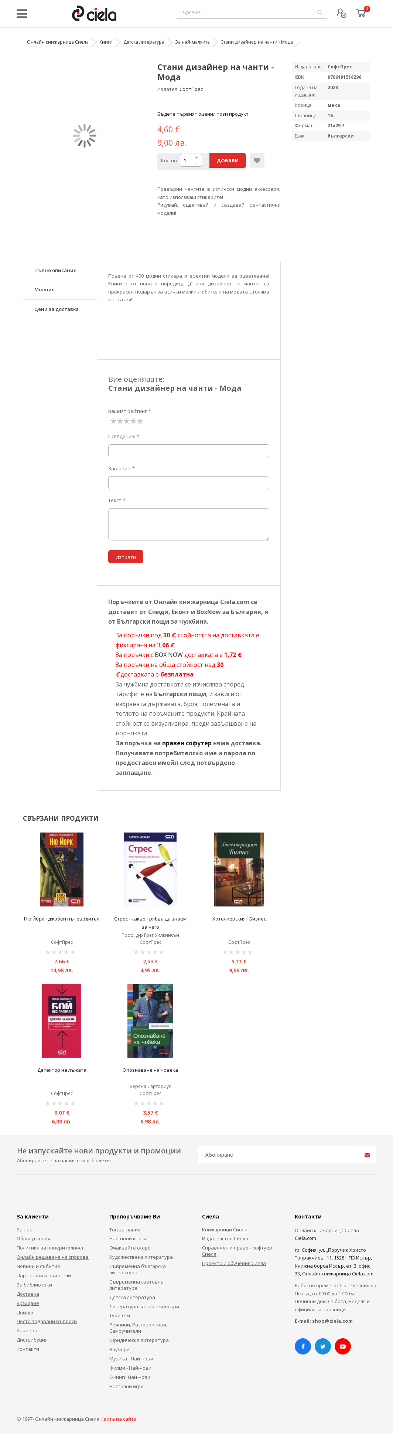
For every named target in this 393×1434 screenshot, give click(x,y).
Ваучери (119, 1349)
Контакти (28, 1349)
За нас (24, 1229)
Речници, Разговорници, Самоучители (138, 1327)
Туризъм (119, 1315)
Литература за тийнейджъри (144, 1306)
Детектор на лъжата (61, 1070)
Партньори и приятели (44, 1275)
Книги (106, 42)
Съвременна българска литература (137, 1269)
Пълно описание (55, 270)
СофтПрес (191, 89)
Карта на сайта (118, 1419)
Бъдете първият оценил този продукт (203, 114)
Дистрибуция (32, 1339)
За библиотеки (34, 1284)
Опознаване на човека (150, 1070)
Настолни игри (126, 1386)
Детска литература (143, 42)
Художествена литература (141, 1257)
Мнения (44, 289)
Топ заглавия (124, 1229)
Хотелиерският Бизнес (239, 918)
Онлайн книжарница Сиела (58, 42)
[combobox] (252, 12)
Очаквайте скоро (130, 1247)
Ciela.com (305, 1238)
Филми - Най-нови (130, 1367)
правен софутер (187, 743)
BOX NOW (169, 655)
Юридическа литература (139, 1340)
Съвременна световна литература (136, 1284)
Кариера (27, 1330)
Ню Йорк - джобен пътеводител (61, 918)
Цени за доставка (56, 309)
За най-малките (192, 42)
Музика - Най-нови (131, 1358)
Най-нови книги (127, 1238)
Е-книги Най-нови (129, 1377)
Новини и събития (38, 1266)
